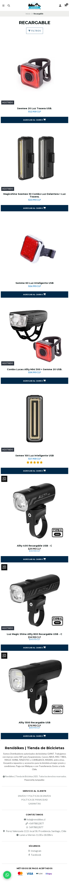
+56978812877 (34, 823)
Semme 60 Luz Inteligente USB (35, 283)
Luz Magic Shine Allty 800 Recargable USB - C (34, 634)
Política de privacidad (34, 800)
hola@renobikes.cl (34, 819)
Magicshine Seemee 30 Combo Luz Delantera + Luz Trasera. (34, 195)
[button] (34, 120)
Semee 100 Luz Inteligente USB (34, 455)
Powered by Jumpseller (34, 780)
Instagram (34, 851)
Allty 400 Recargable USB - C (34, 545)
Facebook (34, 855)
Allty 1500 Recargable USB (34, 722)
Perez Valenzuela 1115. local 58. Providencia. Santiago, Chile (34, 831)
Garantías (34, 804)
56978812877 (34, 827)
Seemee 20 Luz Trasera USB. (34, 108)
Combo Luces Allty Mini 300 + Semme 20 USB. (34, 369)
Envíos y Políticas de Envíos (34, 796)
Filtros (34, 30)
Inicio (28, 14)
